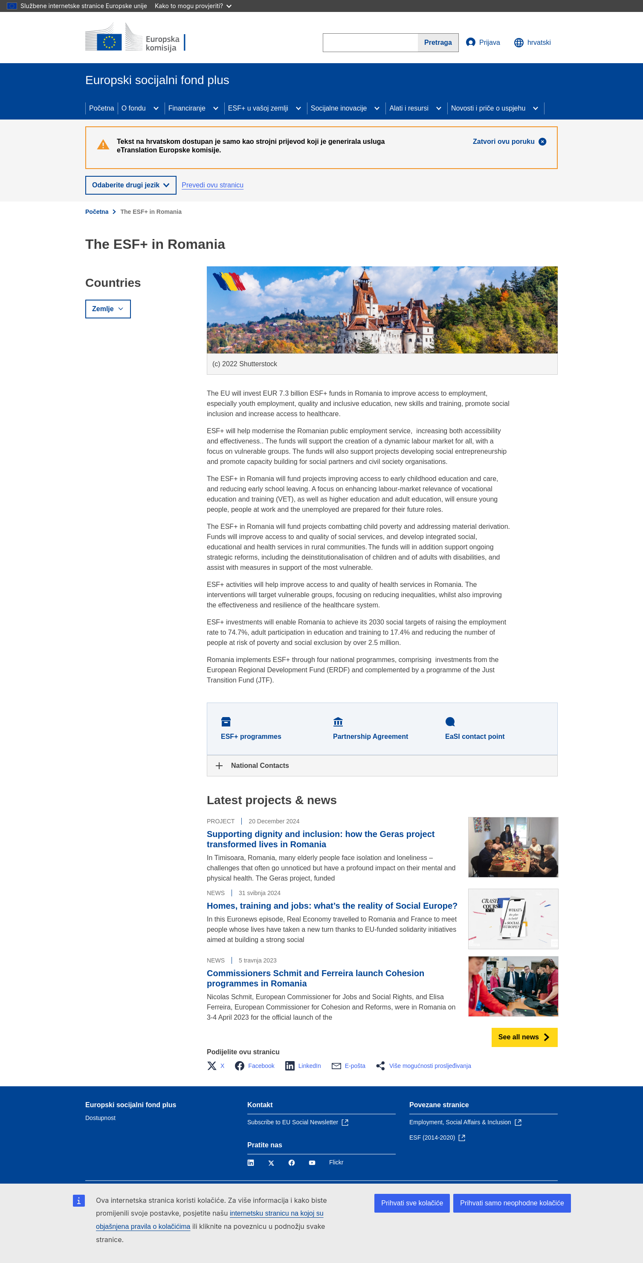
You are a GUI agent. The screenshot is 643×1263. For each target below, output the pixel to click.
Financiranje (187, 108)
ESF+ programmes (251, 736)
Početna (101, 108)
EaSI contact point (475, 736)
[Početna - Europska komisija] (147, 37)
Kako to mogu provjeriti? (193, 5)
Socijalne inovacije (339, 108)
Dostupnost (100, 1117)
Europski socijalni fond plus (130, 1104)
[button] (218, 1066)
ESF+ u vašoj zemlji (258, 108)
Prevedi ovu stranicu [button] (212, 185)
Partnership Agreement (370, 736)
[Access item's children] (156, 108)
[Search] (438, 42)
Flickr (336, 1162)
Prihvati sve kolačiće (412, 1203)
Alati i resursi (409, 108)
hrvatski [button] (532, 43)
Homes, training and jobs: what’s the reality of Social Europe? (332, 905)
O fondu (134, 108)
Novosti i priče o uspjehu (488, 108)
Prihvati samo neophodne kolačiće (512, 1203)
